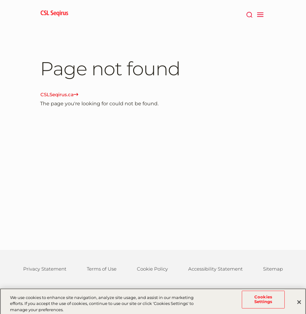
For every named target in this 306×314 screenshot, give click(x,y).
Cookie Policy (152, 269)
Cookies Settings (263, 301)
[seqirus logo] (54, 14)
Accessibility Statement (215, 269)
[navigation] (260, 14)
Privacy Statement (44, 269)
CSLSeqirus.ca (59, 94)
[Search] (249, 14)
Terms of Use (102, 269)
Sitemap (273, 269)
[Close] (299, 304)
